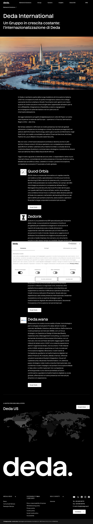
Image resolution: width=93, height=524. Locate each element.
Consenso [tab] (23, 248)
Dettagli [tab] (46, 248)
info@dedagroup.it (83, 506)
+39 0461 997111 (79, 501)
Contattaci (79, 512)
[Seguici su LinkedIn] (82, 497)
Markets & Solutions (9, 7)
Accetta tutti (69, 279)
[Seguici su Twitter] (78, 497)
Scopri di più (34, 207)
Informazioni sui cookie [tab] (69, 248)
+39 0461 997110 (80, 503)
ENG (86, 2)
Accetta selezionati (46, 279)
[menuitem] (25, 4)
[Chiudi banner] (79, 243)
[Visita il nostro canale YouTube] (74, 497)
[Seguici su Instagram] (85, 497)
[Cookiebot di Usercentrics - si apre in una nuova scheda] (69, 244)
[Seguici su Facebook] (89, 497)
